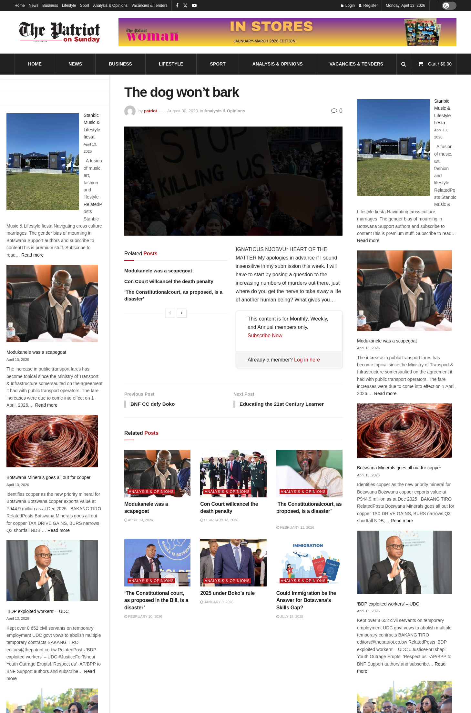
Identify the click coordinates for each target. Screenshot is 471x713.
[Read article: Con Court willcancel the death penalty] (233, 474)
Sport (84, 5)
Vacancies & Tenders (149, 5)
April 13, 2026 (138, 521)
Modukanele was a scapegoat (36, 352)
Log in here (307, 359)
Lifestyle (69, 5)
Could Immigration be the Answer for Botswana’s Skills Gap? (306, 601)
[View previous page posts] (170, 313)
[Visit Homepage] (60, 32)
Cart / (440, 63)
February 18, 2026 (219, 521)
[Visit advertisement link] (287, 32)
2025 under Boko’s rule (227, 593)
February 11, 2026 (295, 528)
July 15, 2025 (289, 617)
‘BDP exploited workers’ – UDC (37, 611)
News (33, 5)
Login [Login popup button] (348, 5)
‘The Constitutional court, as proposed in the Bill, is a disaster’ (156, 601)
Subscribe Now (265, 335)
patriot (150, 110)
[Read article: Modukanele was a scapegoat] (157, 474)
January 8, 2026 (216, 603)
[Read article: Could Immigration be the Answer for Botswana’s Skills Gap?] (309, 563)
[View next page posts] (182, 313)
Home (20, 5)
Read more (32, 255)
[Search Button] (403, 64)
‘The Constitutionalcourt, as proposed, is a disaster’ (309, 512)
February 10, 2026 (143, 617)
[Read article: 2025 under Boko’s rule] (233, 563)
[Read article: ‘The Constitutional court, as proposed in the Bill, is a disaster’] (157, 563)
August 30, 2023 (182, 110)
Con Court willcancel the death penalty (168, 281)
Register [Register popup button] (368, 5)
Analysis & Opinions (110, 5)
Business (50, 5)
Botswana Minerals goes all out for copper (48, 477)
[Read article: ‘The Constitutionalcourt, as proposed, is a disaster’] (309, 474)
